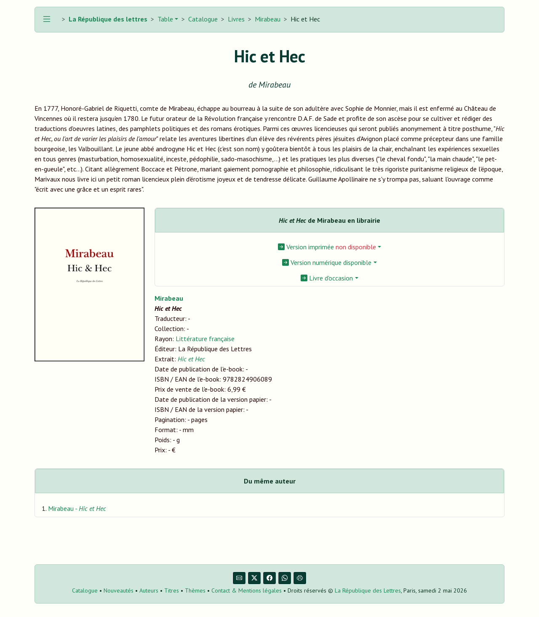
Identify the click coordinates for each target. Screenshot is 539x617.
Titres (171, 590)
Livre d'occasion (327, 278)
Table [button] (164, 19)
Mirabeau (267, 19)
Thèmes (195, 590)
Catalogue (203, 19)
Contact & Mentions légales (246, 590)
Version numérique (326, 262)
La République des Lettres (368, 590)
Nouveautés (118, 590)
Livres (236, 19)
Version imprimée (327, 247)
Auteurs (148, 590)
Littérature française (205, 338)
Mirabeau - (77, 508)
